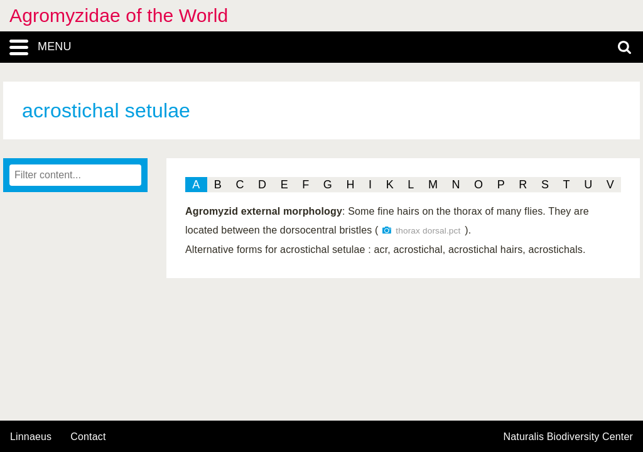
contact (87, 436)
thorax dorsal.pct (428, 230)
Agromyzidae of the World (118, 15)
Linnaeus (30, 437)
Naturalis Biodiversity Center (569, 437)
